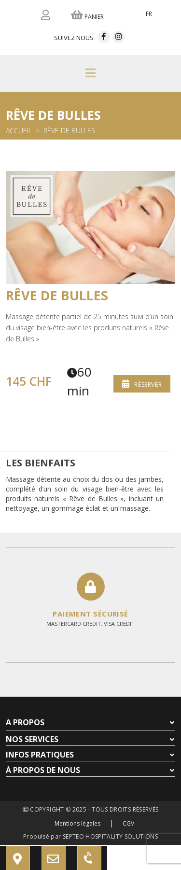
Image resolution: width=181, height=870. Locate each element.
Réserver (142, 384)
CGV (128, 823)
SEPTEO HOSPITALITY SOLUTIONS (110, 836)
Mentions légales (77, 823)
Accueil (19, 130)
